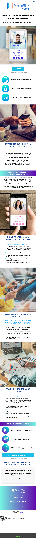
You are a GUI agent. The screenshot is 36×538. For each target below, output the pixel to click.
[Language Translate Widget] (18, 511)
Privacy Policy (11, 535)
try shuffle (18, 69)
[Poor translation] (3, 520)
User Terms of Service (18, 535)
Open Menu (34, 2)
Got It (18, 536)
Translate (20, 512)
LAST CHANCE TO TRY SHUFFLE (18, 455)
